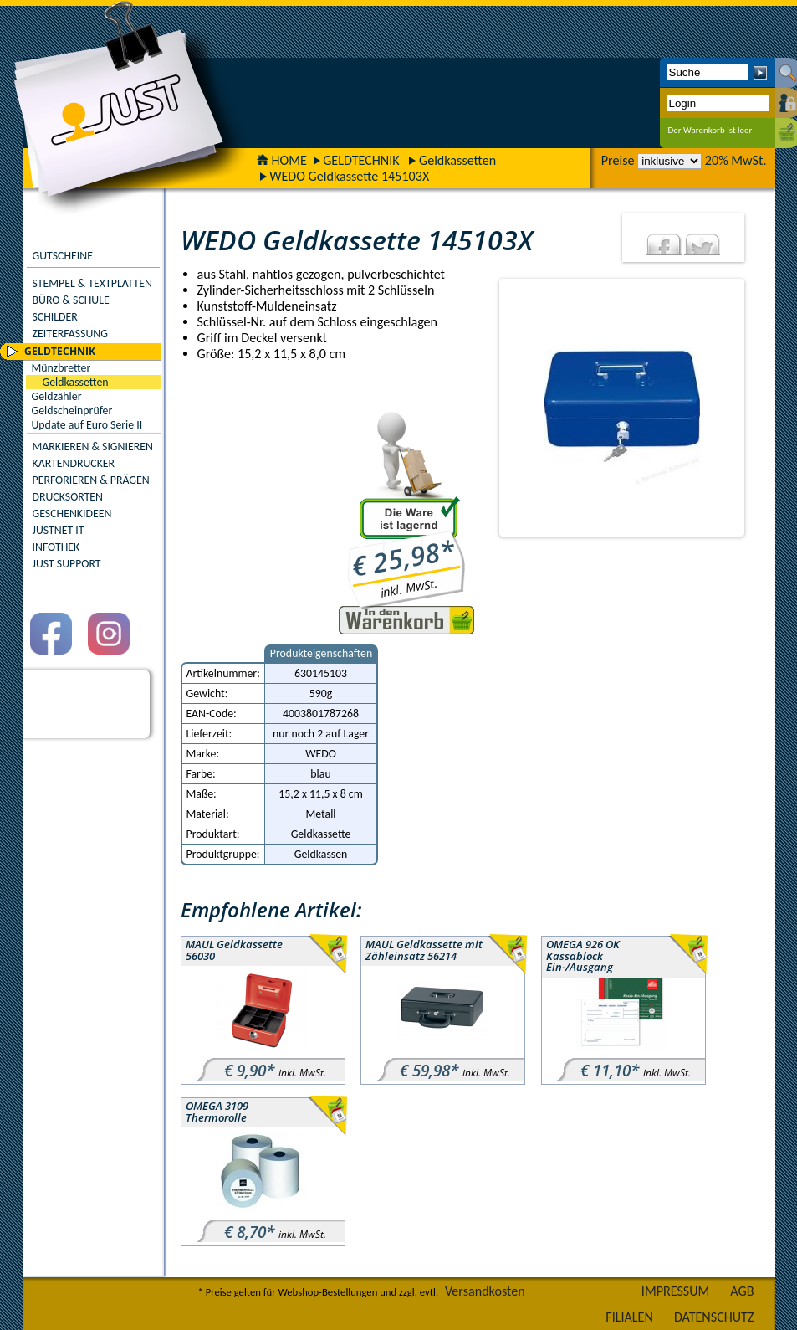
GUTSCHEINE (63, 256)
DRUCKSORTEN (68, 497)
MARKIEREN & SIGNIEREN (93, 446)
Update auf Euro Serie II (87, 425)
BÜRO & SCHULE (71, 300)
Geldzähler (57, 396)
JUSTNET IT (58, 530)
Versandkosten (485, 1291)
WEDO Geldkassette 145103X (349, 176)
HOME (282, 160)
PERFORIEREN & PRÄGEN (91, 480)
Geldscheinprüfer (72, 410)
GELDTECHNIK (361, 160)
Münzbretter (61, 368)
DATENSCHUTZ (714, 1317)
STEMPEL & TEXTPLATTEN (92, 283)
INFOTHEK (56, 547)
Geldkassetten (457, 160)
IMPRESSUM (675, 1291)
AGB (742, 1291)
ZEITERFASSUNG (70, 333)
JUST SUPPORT (67, 564)
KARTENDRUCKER (74, 463)
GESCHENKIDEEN (72, 513)
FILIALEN (629, 1317)
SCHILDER (55, 317)
